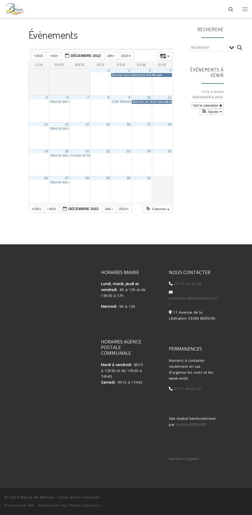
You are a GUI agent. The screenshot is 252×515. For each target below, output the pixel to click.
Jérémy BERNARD (191, 424)
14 (87, 124)
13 (66, 124)
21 (87, 151)
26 (46, 178)
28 (87, 178)
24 (149, 151)
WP (31, 505)
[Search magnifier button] (240, 48)
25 (169, 151)
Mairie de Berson (37, 497)
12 (46, 124)
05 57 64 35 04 (187, 283)
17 (149, 124)
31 (149, 178)
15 (107, 124)
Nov (54, 55)
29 (107, 178)
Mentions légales (184, 458)
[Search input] (208, 48)
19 (46, 151)
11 (169, 97)
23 (128, 151)
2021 (39, 55)
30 (128, 178)
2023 (126, 55)
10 (149, 97)
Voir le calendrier (207, 106)
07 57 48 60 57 (187, 388)
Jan (111, 55)
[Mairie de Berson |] (14, 8)
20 (66, 151)
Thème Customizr (84, 505)
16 (128, 124)
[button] (157, 209)
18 (169, 124)
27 (66, 178)
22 (107, 151)
